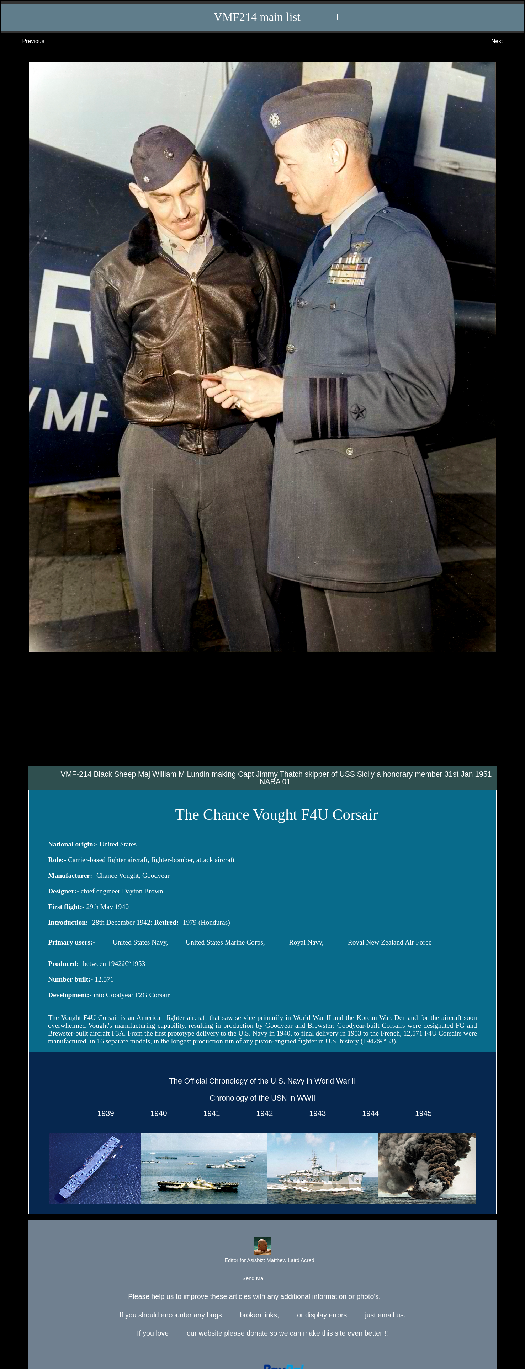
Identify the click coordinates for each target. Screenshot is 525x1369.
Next (504, 41)
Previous (26, 41)
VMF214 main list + (265, 17)
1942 (262, 1113)
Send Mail (261, 1279)
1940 (156, 1113)
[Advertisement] (262, 712)
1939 (103, 1113)
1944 (368, 1113)
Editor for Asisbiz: (262, 1250)
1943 (315, 1113)
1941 (209, 1113)
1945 (421, 1113)
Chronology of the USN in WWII (262, 1098)
